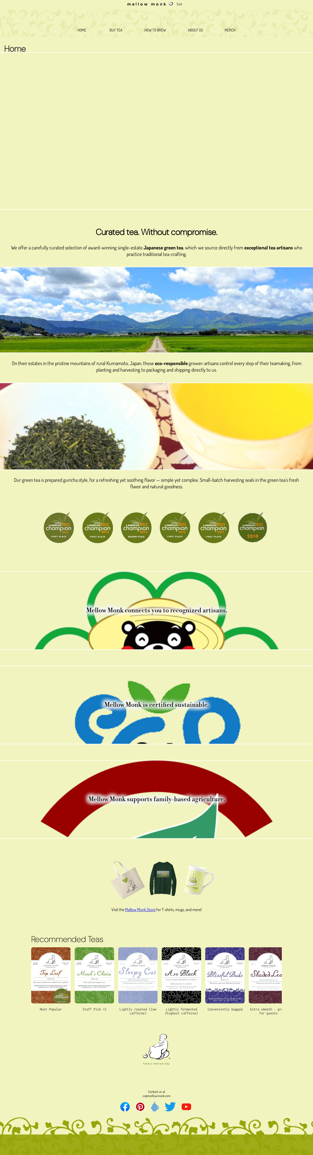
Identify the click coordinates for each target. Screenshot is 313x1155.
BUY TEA (115, 30)
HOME (82, 30)
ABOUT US (195, 30)
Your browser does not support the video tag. (156, 131)
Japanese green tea (163, 247)
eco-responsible (171, 363)
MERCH (230, 30)
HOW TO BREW (155, 30)
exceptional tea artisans (268, 247)
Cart (179, 4)
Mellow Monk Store (140, 909)
